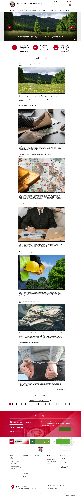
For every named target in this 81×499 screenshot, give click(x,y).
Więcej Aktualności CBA (59, 389)
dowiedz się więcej (65, 428)
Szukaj (50, 401)
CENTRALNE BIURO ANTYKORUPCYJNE (26, 2)
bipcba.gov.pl (33, 488)
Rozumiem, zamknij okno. (71, 495)
